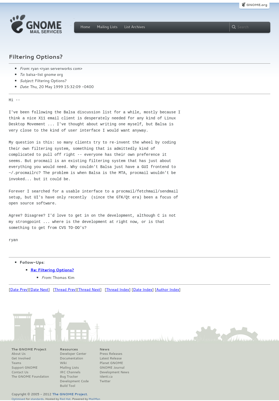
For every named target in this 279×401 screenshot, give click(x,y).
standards (37, 399)
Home (85, 26)
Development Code (74, 381)
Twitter (104, 381)
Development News (114, 372)
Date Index (142, 289)
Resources (69, 349)
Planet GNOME (111, 363)
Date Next (39, 289)
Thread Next (89, 289)
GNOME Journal (112, 367)
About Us (18, 354)
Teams (16, 363)
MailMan (94, 399)
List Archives (134, 26)
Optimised (18, 399)
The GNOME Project (28, 349)
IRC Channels (70, 372)
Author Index (167, 289)
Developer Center (73, 354)
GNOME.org (256, 4)
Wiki (63, 363)
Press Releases (110, 354)
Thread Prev (65, 289)
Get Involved (21, 358)
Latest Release (110, 358)
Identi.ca (106, 376)
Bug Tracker (69, 376)
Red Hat (65, 399)
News (104, 349)
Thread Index (117, 289)
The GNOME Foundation (30, 376)
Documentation (71, 358)
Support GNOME (24, 367)
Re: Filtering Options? (52, 270)
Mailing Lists (107, 26)
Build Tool (67, 386)
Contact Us (19, 372)
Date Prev (19, 289)
